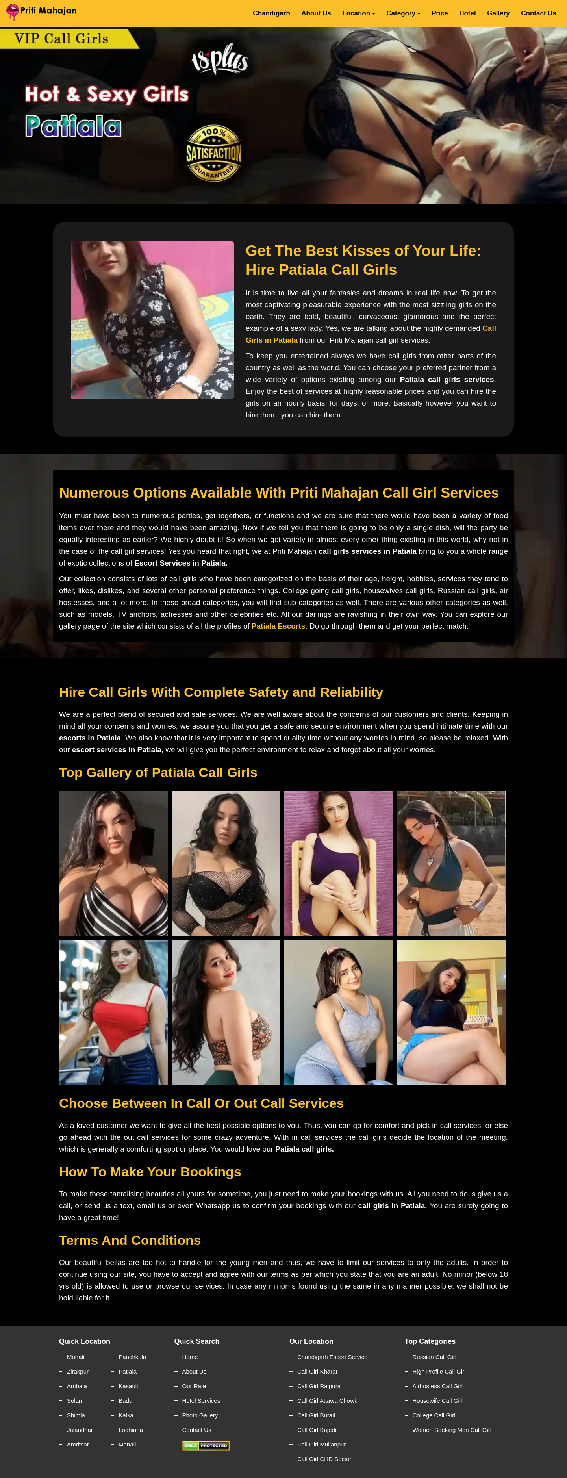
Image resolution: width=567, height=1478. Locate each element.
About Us (316, 13)
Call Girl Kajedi (316, 1429)
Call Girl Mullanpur (321, 1444)
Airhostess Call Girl (438, 1386)
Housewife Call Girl (438, 1400)
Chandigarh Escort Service (332, 1357)
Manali (127, 1444)
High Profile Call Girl (439, 1371)
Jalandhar (80, 1429)
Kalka (126, 1415)
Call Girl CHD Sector (324, 1459)
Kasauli (128, 1386)
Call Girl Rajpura (319, 1386)
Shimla (76, 1415)
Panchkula (132, 1357)
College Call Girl (434, 1415)
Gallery (498, 13)
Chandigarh (271, 13)
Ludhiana (131, 1429)
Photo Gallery (200, 1415)
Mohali (75, 1357)
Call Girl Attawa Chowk (327, 1400)
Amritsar (78, 1444)
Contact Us (538, 13)
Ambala (77, 1386)
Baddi (126, 1400)
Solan (74, 1400)
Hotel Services (201, 1400)
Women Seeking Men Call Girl (452, 1429)
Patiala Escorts (278, 626)
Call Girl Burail (316, 1415)
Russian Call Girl (435, 1357)
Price (440, 13)
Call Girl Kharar (317, 1371)
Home (190, 1357)
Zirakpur (78, 1371)
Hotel (467, 13)
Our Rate (194, 1386)
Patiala (128, 1371)
